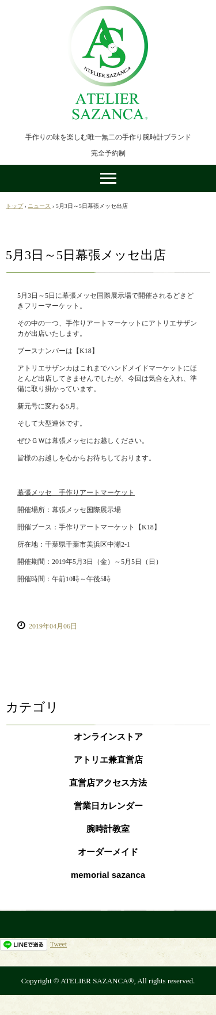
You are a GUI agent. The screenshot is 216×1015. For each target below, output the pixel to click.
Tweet (58, 944)
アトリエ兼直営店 (108, 759)
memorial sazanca (108, 875)
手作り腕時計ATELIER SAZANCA (108, 10)
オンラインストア (108, 736)
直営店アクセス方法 (108, 782)
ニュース (39, 206)
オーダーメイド (108, 852)
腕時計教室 (108, 829)
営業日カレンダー (108, 806)
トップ (14, 206)
